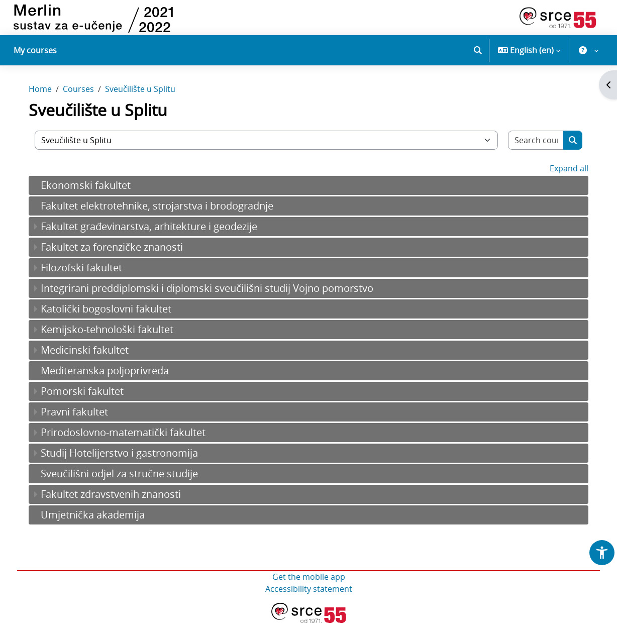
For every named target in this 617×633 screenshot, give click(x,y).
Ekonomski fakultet (93, 195)
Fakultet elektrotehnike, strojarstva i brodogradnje (164, 216)
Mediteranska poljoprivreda (112, 380)
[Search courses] (530, 150)
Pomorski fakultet (89, 401)
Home (47, 99)
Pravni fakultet (81, 422)
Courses (85, 99)
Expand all (562, 178)
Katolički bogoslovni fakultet (113, 319)
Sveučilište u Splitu (147, 99)
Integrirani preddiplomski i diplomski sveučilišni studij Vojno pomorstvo (214, 298)
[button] (478, 50)
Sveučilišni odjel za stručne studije (126, 483)
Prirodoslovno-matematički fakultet (130, 442)
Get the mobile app (308, 586)
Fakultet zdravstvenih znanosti (118, 504)
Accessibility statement (308, 598)
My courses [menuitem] (35, 50)
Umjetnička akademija (100, 525)
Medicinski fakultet (92, 360)
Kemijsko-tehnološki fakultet (114, 339)
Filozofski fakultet (88, 277)
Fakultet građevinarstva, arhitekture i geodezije (156, 236)
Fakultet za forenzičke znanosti (119, 257)
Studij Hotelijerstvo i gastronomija (126, 463)
